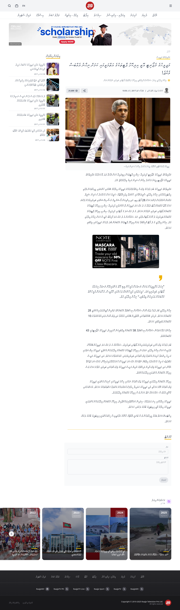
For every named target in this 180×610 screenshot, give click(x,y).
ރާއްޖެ (154, 15)
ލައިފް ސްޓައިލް (24, 15)
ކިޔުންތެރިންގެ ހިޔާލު (14, 602)
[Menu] (170, 5)
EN (23, 5)
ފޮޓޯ (85, 576)
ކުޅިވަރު (133, 15)
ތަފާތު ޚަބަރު (54, 15)
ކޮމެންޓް (166, 457)
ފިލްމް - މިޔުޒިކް (71, 15)
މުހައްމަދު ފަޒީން (158, 90)
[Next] (11, 533)
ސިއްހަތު (97, 15)
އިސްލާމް (39, 15)
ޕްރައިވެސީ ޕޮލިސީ (27, 602)
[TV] (16, 5)
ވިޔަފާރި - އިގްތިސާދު (116, 15)
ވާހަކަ (77, 576)
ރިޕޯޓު (86, 15)
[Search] (9, 5)
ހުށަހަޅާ (163, 480)
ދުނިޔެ (144, 15)
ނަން (167, 447)
